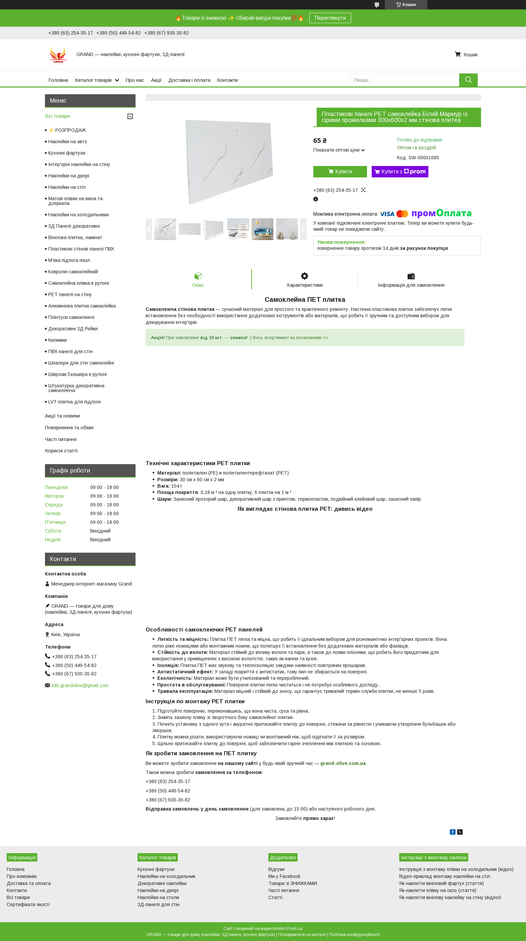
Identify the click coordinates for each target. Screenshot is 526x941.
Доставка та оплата (29, 883)
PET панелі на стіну (70, 294)
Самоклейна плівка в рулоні (78, 283)
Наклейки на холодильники (78, 214)
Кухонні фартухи (66, 153)
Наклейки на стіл (67, 187)
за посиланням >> (309, 337)
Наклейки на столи (158, 897)
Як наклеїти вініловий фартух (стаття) (441, 883)
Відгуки (276, 869)
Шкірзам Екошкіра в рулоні (77, 374)
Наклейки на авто (67, 141)
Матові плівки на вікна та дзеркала (75, 201)
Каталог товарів (93, 80)
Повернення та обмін (69, 427)
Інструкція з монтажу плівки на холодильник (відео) (456, 869)
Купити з (403, 172)
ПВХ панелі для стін (70, 351)
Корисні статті (61, 450)
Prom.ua (295, 928)
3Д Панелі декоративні (74, 226)
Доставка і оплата (189, 80)
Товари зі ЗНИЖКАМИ (292, 883)
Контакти (227, 80)
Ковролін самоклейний (73, 271)
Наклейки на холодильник (166, 876)
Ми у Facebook (284, 876)
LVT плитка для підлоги (74, 401)
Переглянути (330, 18)
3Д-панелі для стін (158, 904)
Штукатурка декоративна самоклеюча (76, 388)
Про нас (135, 80)
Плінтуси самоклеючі (71, 317)
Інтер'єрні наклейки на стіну (79, 164)
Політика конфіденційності (354, 934)
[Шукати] (468, 80)
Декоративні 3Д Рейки (73, 328)
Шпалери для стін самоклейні (81, 363)
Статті (275, 897)
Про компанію (22, 876)
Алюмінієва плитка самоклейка (82, 306)
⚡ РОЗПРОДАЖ (67, 130)
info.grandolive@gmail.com (80, 685)
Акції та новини (62, 416)
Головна (58, 80)
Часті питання (60, 439)
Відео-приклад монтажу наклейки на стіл (444, 876)
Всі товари (57, 116)
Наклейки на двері (68, 175)
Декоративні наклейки (162, 883)
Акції (156, 80)
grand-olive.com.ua (343, 763)
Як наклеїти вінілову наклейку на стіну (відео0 (450, 897)
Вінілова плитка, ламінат (75, 237)
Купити (343, 171)
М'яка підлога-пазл (69, 260)
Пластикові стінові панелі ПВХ (81, 249)
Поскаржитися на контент (302, 934)
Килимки (57, 340)
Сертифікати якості (28, 904)
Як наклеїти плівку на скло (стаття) (437, 890)
